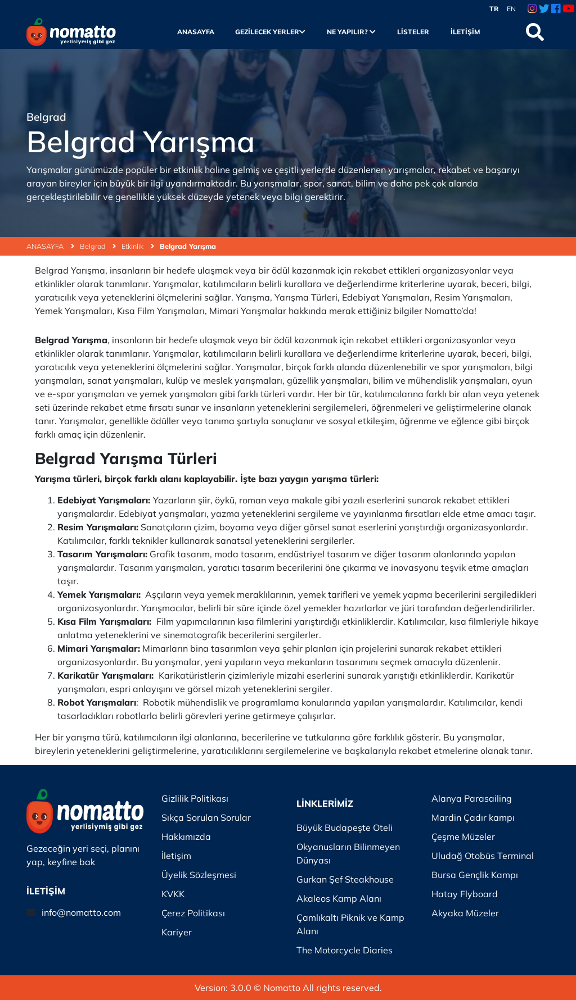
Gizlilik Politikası (194, 798)
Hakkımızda (186, 836)
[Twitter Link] (544, 9)
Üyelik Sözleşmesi (198, 874)
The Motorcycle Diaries (344, 950)
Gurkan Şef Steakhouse (345, 879)
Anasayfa (195, 32)
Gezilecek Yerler (270, 32)
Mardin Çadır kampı (473, 817)
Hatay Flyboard (464, 893)
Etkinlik (138, 246)
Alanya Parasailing (471, 798)
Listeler (413, 32)
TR (494, 8)
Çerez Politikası (193, 913)
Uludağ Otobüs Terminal (482, 855)
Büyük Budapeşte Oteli (344, 827)
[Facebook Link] (555, 9)
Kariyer (176, 932)
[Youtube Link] (568, 9)
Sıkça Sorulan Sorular (206, 817)
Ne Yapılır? (351, 32)
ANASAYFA (50, 246)
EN (511, 8)
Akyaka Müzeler (465, 913)
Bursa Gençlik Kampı (474, 874)
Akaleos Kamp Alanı (338, 898)
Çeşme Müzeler (463, 836)
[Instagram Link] (532, 9)
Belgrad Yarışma (188, 246)
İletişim (465, 32)
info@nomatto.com (81, 912)
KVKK (172, 893)
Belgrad (98, 246)
